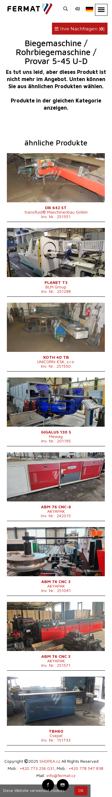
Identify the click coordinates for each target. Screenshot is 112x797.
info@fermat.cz (61, 775)
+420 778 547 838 (85, 768)
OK (81, 790)
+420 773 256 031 (36, 768)
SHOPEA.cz (49, 761)
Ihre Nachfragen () (80, 29)
